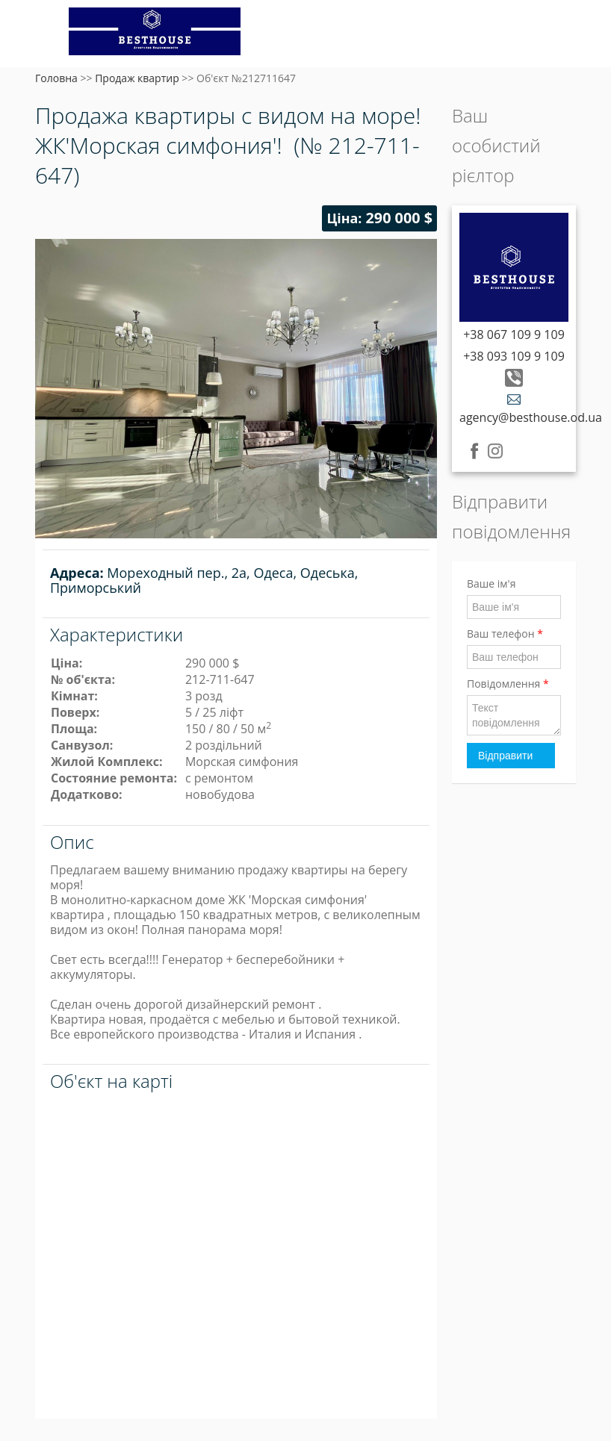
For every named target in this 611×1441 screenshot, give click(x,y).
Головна (56, 78)
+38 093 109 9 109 (514, 356)
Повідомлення (508, 683)
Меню (48, 35)
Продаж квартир (137, 78)
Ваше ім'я (491, 583)
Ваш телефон (505, 633)
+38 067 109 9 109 (514, 334)
